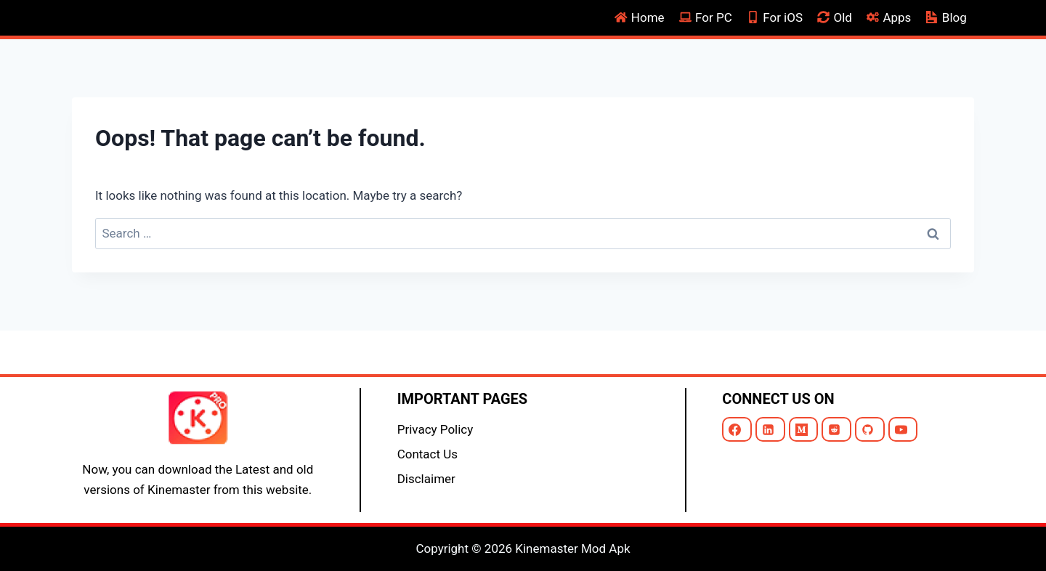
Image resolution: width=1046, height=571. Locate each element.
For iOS (775, 17)
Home (640, 17)
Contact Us (427, 454)
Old (834, 17)
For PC (705, 17)
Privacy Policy (435, 429)
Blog (946, 17)
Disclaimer (426, 478)
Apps (889, 17)
